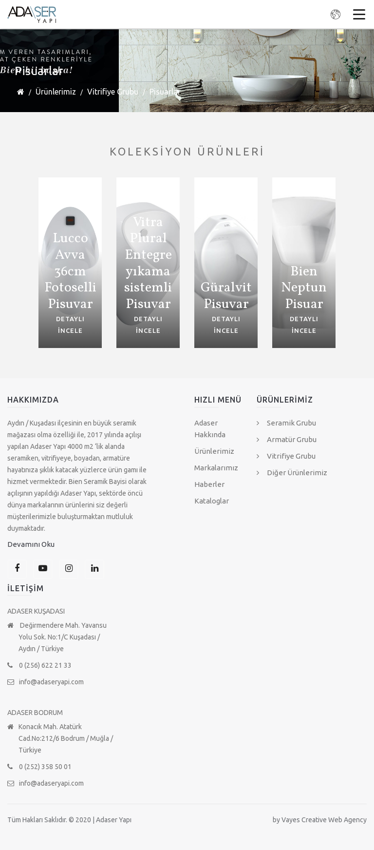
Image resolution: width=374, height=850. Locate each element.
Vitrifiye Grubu (112, 91)
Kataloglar (211, 501)
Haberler (209, 484)
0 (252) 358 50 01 (39, 767)
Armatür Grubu (287, 439)
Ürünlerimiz (56, 91)
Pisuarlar (165, 91)
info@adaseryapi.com (45, 682)
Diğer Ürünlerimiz (292, 472)
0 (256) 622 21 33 (39, 665)
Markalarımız (216, 468)
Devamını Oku (31, 544)
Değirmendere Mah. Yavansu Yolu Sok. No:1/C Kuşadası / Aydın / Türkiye (57, 637)
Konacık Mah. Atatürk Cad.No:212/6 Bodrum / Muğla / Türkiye (60, 738)
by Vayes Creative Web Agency (320, 820)
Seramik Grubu (286, 423)
